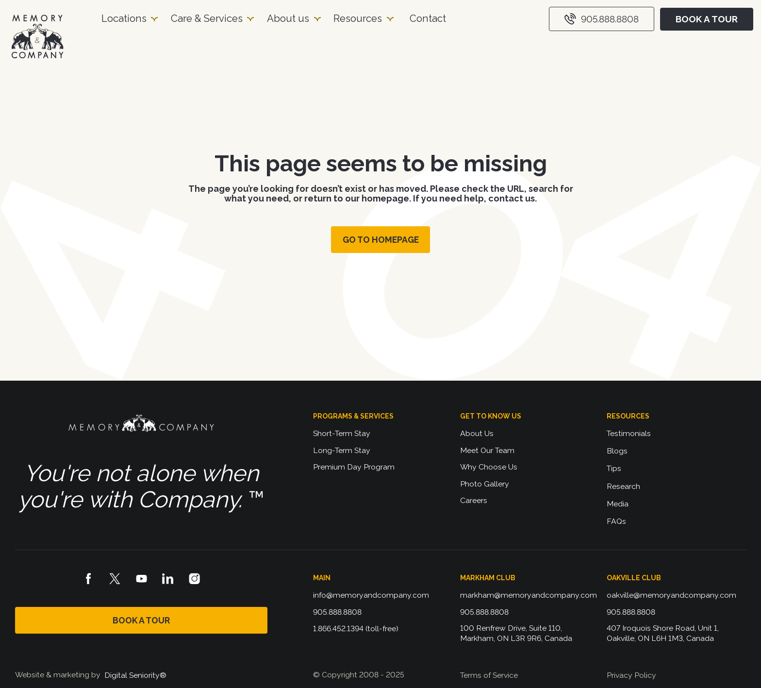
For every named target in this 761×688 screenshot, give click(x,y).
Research (623, 486)
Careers (473, 500)
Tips (614, 468)
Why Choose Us (488, 466)
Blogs (617, 450)
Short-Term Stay (341, 433)
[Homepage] (37, 36)
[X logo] (115, 579)
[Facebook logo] (88, 579)
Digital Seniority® (135, 675)
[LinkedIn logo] (168, 579)
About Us (477, 433)
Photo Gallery (484, 483)
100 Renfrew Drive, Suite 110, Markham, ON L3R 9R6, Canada (516, 632)
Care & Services (207, 18)
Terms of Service (489, 675)
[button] (129, 19)
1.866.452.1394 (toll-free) (355, 628)
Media (618, 503)
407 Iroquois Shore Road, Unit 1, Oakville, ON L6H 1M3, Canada (664, 632)
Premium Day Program (354, 466)
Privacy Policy (631, 675)
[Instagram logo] (194, 579)
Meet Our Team (487, 450)
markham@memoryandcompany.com (528, 595)
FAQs (616, 521)
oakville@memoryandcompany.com (671, 595)
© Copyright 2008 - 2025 (358, 674)
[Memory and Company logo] (141, 424)
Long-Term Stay (341, 450)
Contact (428, 18)
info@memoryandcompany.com (371, 595)
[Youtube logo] (142, 579)
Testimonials (629, 433)
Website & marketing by (57, 674)
